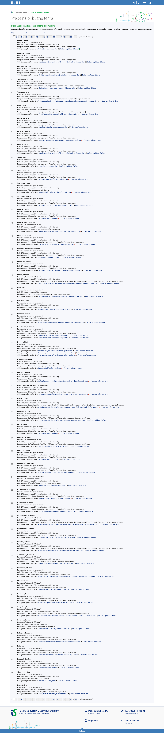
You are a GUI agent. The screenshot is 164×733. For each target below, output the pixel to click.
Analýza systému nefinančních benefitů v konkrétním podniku (61, 62)
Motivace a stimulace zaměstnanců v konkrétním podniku (60, 140)
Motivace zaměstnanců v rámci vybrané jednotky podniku (60, 270)
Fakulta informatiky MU (41, 713)
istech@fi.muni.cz (94, 713)
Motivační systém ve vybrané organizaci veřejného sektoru (60, 296)
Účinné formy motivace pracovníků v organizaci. (55, 563)
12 (44, 37)
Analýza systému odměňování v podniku (54, 335)
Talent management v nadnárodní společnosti (55, 351)
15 (54, 37)
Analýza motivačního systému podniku (53, 127)
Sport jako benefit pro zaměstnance (52, 485)
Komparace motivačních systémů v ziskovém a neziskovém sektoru (63, 394)
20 (71, 37)
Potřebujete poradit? (98, 711)
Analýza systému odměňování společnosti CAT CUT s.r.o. (59, 231)
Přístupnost (128, 723)
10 (37, 37)
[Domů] (134, 2)
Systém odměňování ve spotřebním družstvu (54, 309)
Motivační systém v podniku (49, 459)
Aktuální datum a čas (131, 713)
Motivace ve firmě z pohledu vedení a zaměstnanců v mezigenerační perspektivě (67, 101)
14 (50, 37)
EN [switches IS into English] (144, 2)
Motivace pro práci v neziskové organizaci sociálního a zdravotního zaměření (66, 576)
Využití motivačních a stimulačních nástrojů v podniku (58, 114)
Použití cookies (132, 720)
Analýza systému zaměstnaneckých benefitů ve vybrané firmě (61, 322)
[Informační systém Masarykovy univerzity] (15, 2)
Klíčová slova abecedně (20, 33)
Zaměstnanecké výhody (47, 681)
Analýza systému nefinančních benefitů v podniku (56, 353)
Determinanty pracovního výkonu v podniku (55, 498)
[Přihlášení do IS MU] (150, 2)
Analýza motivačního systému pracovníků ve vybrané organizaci (61, 420)
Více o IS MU (23, 713)
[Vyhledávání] (139, 2)
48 (75, 37)
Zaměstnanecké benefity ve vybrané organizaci (56, 244)
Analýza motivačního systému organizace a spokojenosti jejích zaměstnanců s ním (68, 524)
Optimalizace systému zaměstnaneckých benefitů (57, 88)
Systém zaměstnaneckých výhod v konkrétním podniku (59, 75)
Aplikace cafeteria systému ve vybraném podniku (56, 472)
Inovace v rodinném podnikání (49, 257)
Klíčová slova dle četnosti (39, 33)
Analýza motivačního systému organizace (54, 589)
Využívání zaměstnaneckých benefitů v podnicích (57, 511)
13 (47, 37)
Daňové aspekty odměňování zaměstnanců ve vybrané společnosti (63, 381)
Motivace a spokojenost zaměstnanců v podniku (56, 602)
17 (61, 37)
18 (64, 37)
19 (67, 37)
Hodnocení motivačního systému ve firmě (53, 446)
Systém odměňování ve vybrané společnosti (54, 192)
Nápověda (93, 720)
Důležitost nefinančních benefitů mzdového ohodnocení (59, 641)
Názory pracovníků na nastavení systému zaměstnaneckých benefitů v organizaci (68, 283)
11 (40, 37)
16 (57, 37)
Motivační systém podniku (47, 49)
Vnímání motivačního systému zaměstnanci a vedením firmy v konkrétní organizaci (68, 407)
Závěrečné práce (22, 12)
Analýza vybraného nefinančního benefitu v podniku (58, 655)
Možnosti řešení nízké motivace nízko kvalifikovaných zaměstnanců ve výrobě (66, 615)
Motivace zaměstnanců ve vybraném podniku (55, 205)
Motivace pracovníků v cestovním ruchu (53, 179)
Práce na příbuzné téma (40, 12)
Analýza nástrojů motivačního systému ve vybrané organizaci (60, 550)
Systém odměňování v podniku (49, 368)
